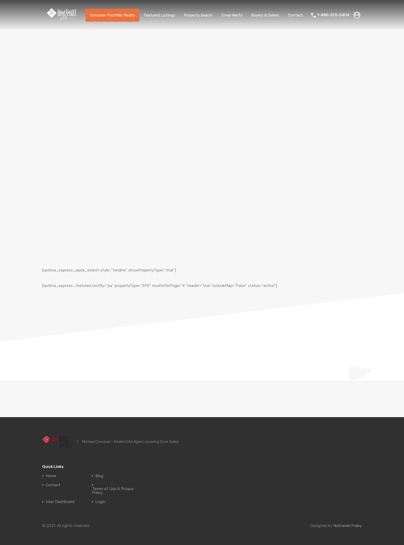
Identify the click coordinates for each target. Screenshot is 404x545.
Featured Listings (159, 15)
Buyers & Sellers (265, 15)
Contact (295, 15)
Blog (99, 476)
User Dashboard (60, 502)
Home (51, 476)
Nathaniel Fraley (347, 525)
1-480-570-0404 (333, 15)
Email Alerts (232, 15)
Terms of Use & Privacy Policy (113, 491)
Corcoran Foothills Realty (112, 15)
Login (100, 502)
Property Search (198, 15)
